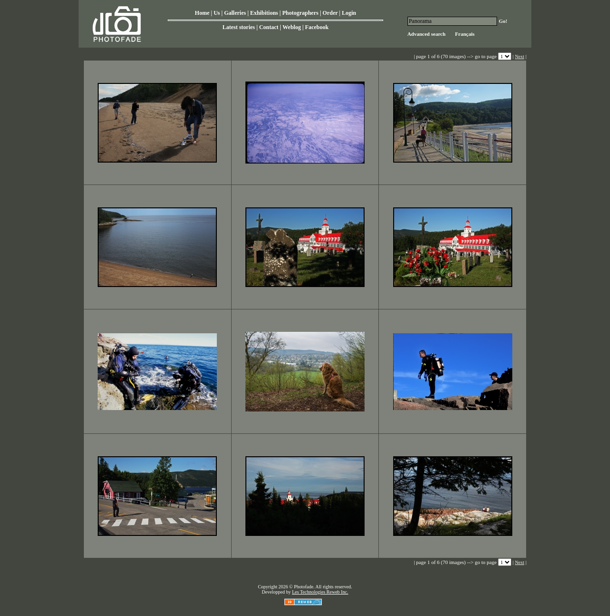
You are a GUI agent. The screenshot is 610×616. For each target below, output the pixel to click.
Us (217, 13)
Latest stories (239, 27)
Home (202, 13)
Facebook (316, 27)
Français (465, 34)
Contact (269, 27)
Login (349, 13)
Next (519, 56)
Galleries (235, 13)
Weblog (292, 27)
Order (330, 13)
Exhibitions (264, 13)
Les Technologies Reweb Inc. (320, 592)
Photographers (300, 13)
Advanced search (426, 34)
